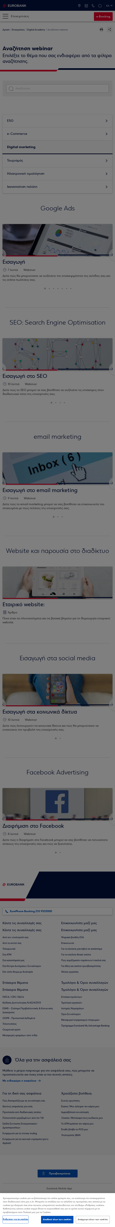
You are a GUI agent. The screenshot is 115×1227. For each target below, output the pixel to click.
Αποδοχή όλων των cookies (57, 1219)
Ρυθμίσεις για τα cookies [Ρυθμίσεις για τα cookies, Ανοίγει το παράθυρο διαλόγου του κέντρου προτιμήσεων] (15, 1219)
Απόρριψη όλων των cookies (93, 1219)
